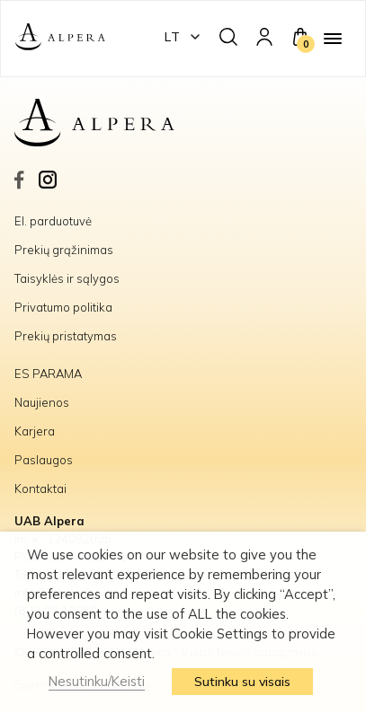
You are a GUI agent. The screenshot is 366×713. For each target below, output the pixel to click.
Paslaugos (43, 460)
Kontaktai (40, 488)
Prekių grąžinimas (63, 249)
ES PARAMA (49, 373)
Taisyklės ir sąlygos (67, 278)
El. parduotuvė (53, 221)
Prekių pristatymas (65, 336)
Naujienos (41, 402)
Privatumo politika (63, 307)
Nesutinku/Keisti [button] (97, 681)
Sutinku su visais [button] (242, 681)
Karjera (34, 431)
